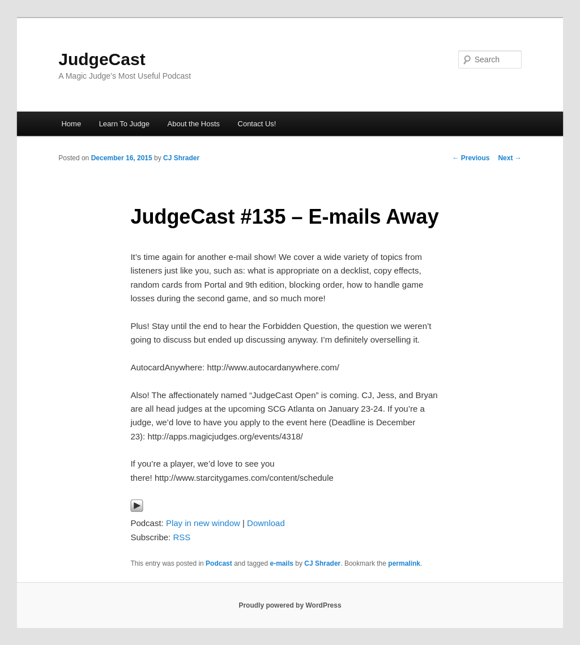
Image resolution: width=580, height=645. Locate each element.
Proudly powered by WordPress (289, 605)
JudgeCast (101, 59)
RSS (181, 537)
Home (71, 123)
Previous (470, 158)
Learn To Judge (124, 123)
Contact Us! (257, 123)
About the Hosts (194, 123)
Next (509, 158)
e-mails (281, 563)
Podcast (219, 563)
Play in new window (203, 523)
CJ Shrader (181, 158)
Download (266, 523)
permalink (404, 563)
